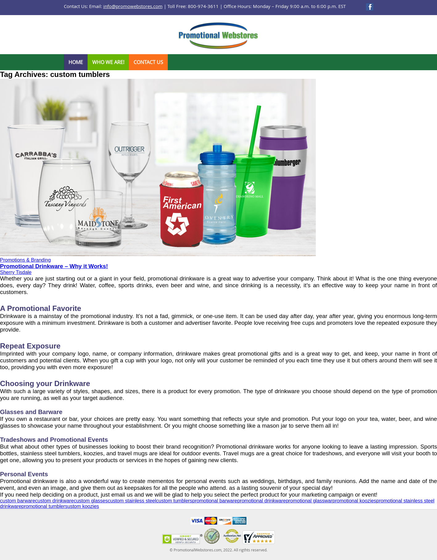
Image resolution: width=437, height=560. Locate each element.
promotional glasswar (309, 500)
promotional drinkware (261, 500)
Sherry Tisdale (15, 272)
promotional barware (214, 500)
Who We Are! (108, 62)
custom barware (17, 500)
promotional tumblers (44, 506)
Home (75, 62)
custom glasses (91, 500)
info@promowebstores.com (133, 6)
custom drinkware (54, 500)
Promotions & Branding (25, 260)
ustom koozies (83, 506)
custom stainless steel (132, 500)
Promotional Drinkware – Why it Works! (54, 266)
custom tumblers (174, 500)
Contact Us (148, 62)
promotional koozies (354, 500)
